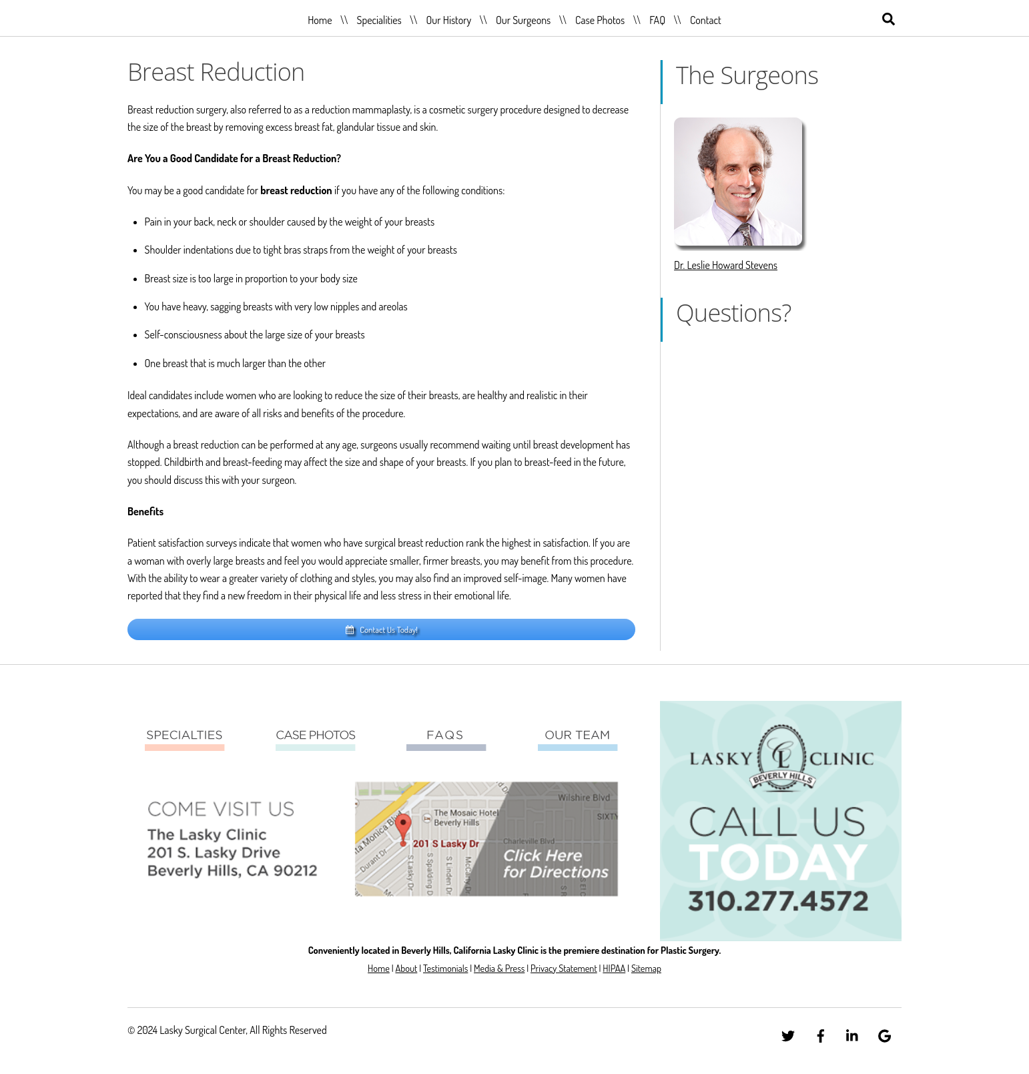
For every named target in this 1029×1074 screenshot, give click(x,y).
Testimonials (445, 968)
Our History (449, 20)
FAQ (657, 20)
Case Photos (600, 20)
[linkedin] (852, 1033)
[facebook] (820, 1033)
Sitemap (646, 968)
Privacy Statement (564, 968)
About (406, 968)
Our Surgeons (523, 20)
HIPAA (614, 968)
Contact (705, 20)
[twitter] (788, 1033)
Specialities (378, 20)
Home (320, 20)
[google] (885, 1033)
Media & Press (499, 968)
